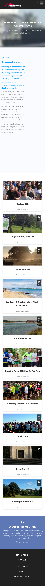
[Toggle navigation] (41, 3)
